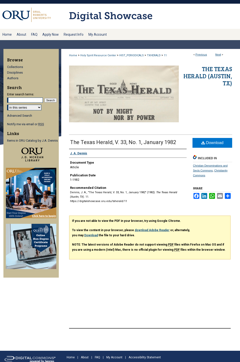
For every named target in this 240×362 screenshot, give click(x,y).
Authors (12, 78)
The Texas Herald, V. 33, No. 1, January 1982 (123, 142)
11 (165, 55)
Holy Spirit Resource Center (98, 55)
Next (218, 54)
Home (73, 55)
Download (212, 143)
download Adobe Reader (152, 230)
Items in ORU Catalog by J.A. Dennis (32, 140)
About (85, 357)
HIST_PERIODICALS (131, 55)
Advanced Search (19, 115)
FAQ (97, 357)
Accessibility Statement (145, 357)
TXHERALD (154, 55)
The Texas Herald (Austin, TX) (207, 76)
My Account (114, 357)
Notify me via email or (25, 124)
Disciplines (15, 72)
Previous (201, 54)
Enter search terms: (20, 94)
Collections (15, 67)
